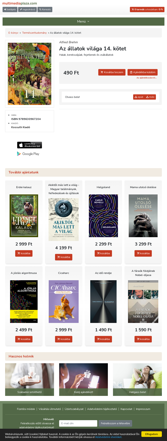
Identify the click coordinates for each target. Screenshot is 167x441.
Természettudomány (34, 33)
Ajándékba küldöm (142, 72)
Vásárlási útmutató (50, 409)
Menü (83, 21)
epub (139, 97)
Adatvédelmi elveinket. (108, 437)
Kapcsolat (126, 409)
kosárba (23, 253)
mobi (150, 97)
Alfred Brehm (68, 42)
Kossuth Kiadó (20, 127)
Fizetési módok (26, 409)
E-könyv (13, 33)
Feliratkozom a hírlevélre (115, 423)
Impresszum (143, 409)
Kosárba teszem (112, 72)
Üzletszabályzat (74, 409)
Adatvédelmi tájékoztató (102, 409)
